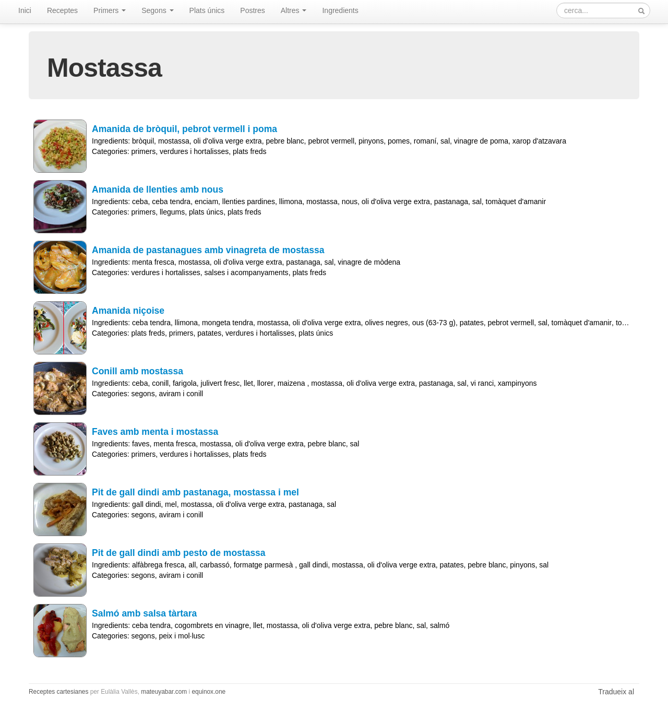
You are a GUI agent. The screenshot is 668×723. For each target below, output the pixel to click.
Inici (24, 10)
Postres (252, 10)
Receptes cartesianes (58, 691)
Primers (109, 10)
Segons (157, 10)
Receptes (62, 10)
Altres (294, 10)
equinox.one (208, 691)
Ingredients (340, 10)
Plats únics (207, 10)
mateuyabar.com (164, 691)
